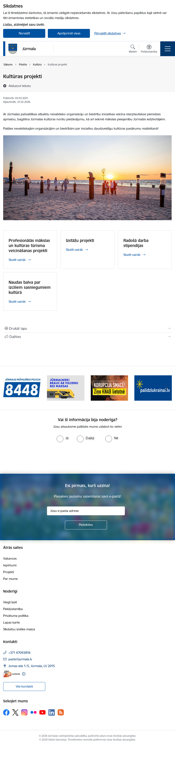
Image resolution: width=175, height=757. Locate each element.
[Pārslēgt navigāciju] (167, 48)
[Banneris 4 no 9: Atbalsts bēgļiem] (153, 388)
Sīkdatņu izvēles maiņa (19, 629)
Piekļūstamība (13, 609)
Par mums (10, 579)
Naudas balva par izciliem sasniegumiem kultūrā (30, 287)
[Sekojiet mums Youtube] (42, 712)
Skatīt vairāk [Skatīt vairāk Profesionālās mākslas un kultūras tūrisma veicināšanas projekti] (17, 260)
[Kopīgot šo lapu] (87, 337)
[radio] (62, 438)
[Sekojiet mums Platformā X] (15, 712)
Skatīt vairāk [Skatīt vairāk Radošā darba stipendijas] (131, 255)
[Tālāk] (166, 388)
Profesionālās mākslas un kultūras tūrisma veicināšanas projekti (29, 245)
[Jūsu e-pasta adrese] (86, 510)
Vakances (10, 558)
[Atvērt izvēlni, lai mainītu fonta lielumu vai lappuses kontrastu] (149, 49)
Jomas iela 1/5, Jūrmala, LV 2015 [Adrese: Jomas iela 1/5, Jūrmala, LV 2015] (31, 666)
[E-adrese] (11, 673)
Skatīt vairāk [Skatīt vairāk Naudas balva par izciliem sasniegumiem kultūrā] (17, 302)
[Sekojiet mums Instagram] (24, 712)
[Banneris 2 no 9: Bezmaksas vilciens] (65, 388)
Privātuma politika (15, 616)
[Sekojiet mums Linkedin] (51, 712)
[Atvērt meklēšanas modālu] (133, 49)
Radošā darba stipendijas (135, 243)
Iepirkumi (9, 565)
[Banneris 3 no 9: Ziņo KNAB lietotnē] (109, 388)
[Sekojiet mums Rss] (60, 712)
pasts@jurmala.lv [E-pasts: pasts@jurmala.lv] (20, 659)
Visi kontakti (24, 686)
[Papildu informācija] (23, 674)
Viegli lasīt (10, 602)
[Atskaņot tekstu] (20, 85)
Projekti (8, 572)
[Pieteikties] (86, 525)
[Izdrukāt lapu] (87, 328)
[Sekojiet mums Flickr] (33, 712)
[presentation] (35, 458)
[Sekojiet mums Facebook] (6, 712)
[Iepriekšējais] (8, 388)
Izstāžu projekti (80, 240)
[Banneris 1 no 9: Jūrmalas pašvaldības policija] (22, 388)
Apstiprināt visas (68, 33)
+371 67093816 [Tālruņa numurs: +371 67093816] (19, 653)
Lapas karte (11, 622)
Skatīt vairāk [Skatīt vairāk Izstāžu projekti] (74, 250)
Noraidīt (24, 33)
